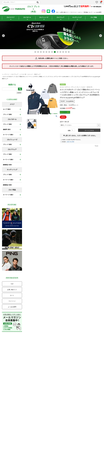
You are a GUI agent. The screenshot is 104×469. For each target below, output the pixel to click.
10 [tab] (60, 52)
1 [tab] (35, 52)
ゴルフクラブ (10, 17)
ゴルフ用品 (93, 17)
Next (100, 35)
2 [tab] (38, 52)
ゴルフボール (27, 17)
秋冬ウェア (37, 74)
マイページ (73, 12)
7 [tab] (52, 52)
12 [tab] (66, 52)
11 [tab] (63, 52)
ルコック (30, 74)
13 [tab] (69, 52)
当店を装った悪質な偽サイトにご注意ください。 (53, 58)
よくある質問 (97, 12)
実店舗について (88, 12)
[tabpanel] (52, 35)
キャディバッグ (77, 17)
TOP (57, 12)
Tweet (96, 146)
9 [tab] (57, 52)
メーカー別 (23, 74)
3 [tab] (41, 52)
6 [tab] (49, 52)
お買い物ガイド (64, 12)
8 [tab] (55, 52)
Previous (3, 35)
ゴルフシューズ (43, 17)
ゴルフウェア (60, 17)
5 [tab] (46, 52)
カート (80, 12)
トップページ (5, 74)
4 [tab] (44, 52)
